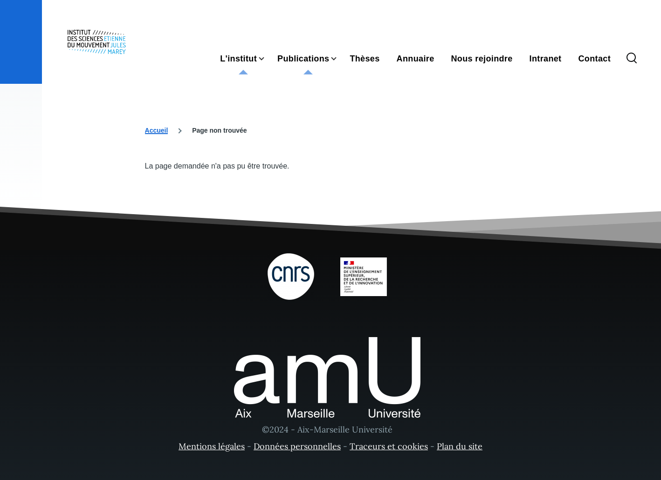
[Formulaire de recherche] (631, 59)
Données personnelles (297, 446)
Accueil (156, 130)
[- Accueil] (97, 42)
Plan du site (459, 446)
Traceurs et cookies (389, 446)
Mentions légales (212, 446)
